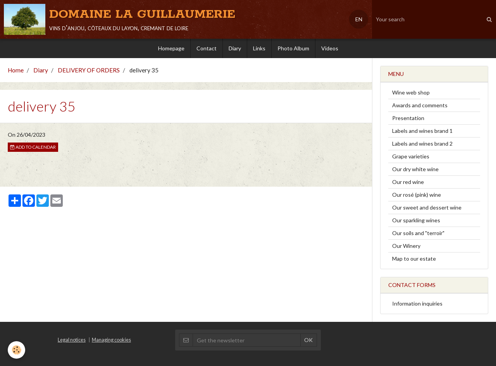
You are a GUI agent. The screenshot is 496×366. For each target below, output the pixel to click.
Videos (329, 48)
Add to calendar (33, 147)
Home (16, 70)
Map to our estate (414, 258)
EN (358, 19)
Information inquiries (417, 303)
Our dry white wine (415, 169)
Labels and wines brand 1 (422, 130)
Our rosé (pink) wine (416, 194)
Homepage (171, 48)
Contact (206, 48)
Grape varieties (410, 156)
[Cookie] (16, 350)
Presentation (408, 118)
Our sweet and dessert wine (427, 207)
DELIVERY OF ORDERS (89, 70)
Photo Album (293, 48)
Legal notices (72, 340)
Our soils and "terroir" (418, 233)
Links (259, 48)
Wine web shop (411, 92)
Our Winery (406, 245)
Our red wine (408, 182)
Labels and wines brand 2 (422, 143)
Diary (235, 48)
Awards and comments (420, 105)
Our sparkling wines (416, 220)
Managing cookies (111, 340)
